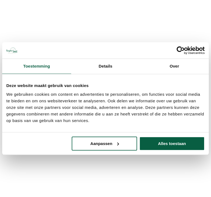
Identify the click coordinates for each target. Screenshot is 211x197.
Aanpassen (104, 143)
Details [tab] (105, 66)
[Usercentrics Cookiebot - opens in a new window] (181, 50)
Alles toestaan (172, 143)
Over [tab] (174, 66)
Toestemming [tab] (36, 66)
